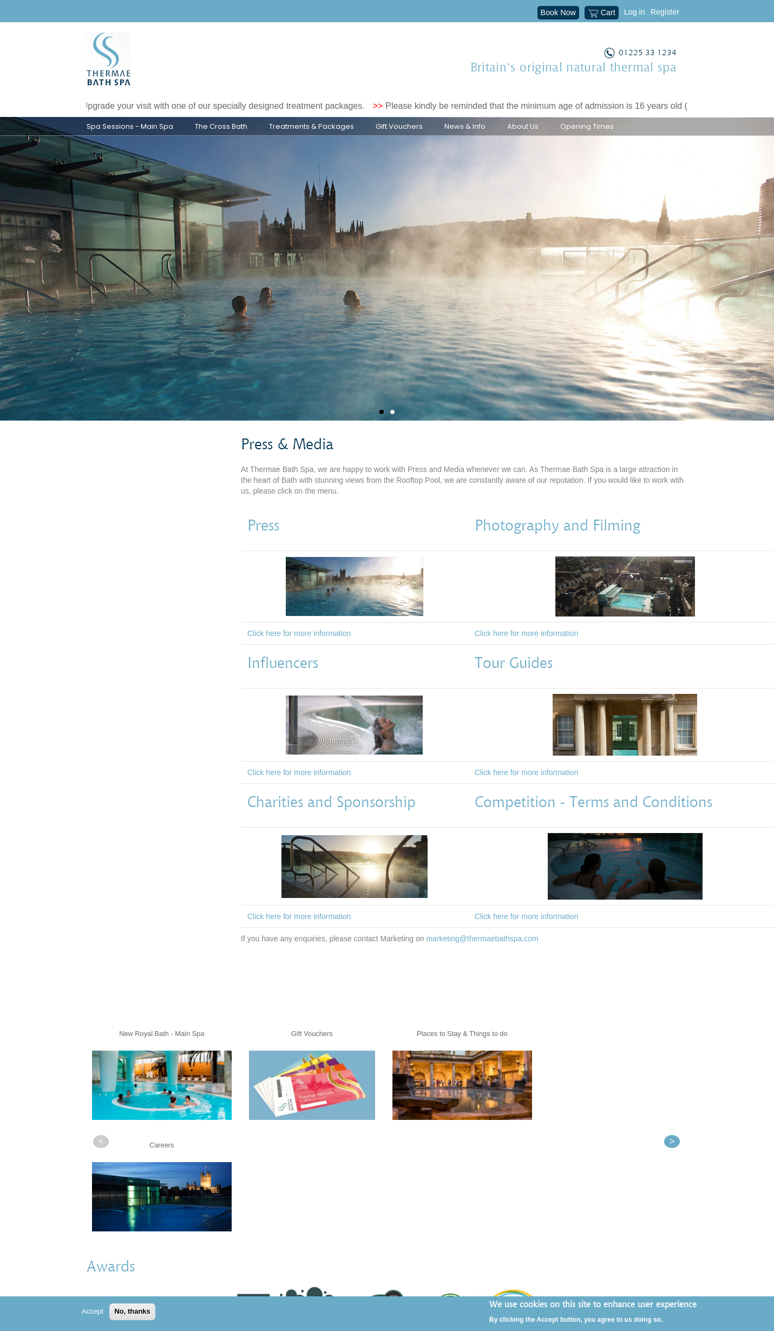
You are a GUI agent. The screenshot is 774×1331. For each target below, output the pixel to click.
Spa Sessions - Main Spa (130, 126)
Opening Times (587, 126)
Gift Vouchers (399, 126)
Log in (634, 12)
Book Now (558, 12)
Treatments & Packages (311, 126)
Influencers (287, 684)
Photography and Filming (562, 546)
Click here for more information (299, 654)
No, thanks (132, 1311)
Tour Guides (514, 684)
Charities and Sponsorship (331, 823)
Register (665, 12)
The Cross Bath (221, 126)
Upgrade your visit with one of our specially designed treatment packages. (229, 105)
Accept (92, 1311)
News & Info (465, 126)
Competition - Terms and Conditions (593, 823)
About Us (523, 126)
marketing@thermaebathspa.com (482, 959)
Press (267, 546)
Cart (601, 13)
